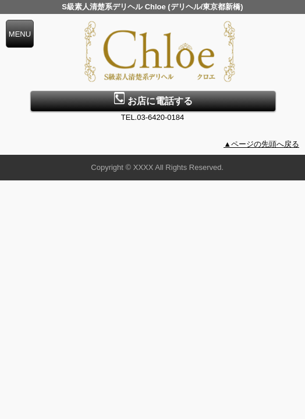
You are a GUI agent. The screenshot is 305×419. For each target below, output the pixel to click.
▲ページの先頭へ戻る (261, 144)
